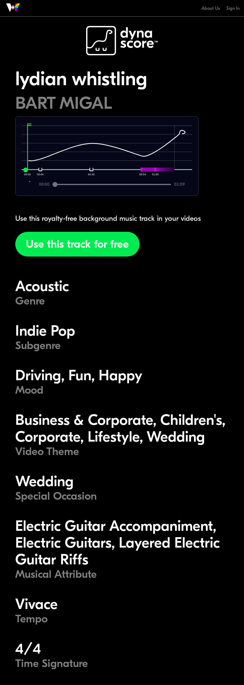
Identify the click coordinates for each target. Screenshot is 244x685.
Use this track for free (77, 244)
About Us (211, 8)
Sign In (233, 8)
